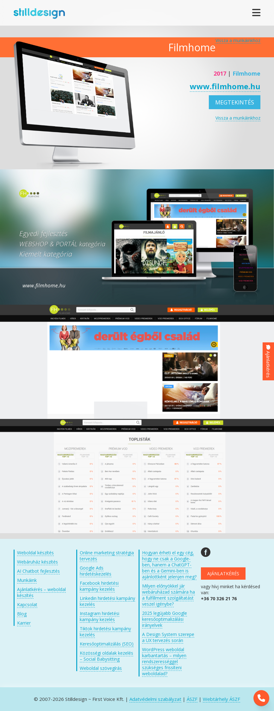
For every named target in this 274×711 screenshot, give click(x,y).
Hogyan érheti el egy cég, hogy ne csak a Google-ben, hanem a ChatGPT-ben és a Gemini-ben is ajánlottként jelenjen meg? (169, 565)
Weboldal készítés (35, 553)
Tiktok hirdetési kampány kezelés (105, 632)
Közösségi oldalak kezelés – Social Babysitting (106, 656)
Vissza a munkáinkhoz (237, 40)
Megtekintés (234, 102)
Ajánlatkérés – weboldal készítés (41, 592)
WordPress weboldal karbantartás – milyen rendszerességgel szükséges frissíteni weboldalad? (164, 661)
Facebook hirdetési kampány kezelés (99, 586)
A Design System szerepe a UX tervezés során (168, 637)
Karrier (24, 623)
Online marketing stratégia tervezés (107, 556)
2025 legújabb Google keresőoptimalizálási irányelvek (164, 619)
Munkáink (27, 580)
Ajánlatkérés (223, 574)
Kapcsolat (27, 605)
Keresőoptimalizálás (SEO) (107, 644)
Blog (22, 614)
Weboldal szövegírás (101, 668)
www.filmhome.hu (225, 86)
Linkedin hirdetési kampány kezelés (107, 601)
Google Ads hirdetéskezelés (95, 571)
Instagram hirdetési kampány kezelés (99, 616)
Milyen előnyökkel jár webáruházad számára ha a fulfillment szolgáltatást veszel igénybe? (168, 595)
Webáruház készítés (37, 562)
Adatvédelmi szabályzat (155, 699)
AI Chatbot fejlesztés (38, 571)
